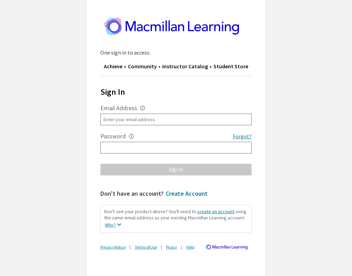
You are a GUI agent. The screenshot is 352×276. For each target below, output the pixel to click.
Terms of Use (146, 247)
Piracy (171, 247)
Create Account (187, 193)
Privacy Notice (112, 247)
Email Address (118, 108)
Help (190, 247)
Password (113, 136)
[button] (142, 108)
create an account (215, 211)
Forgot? (242, 136)
